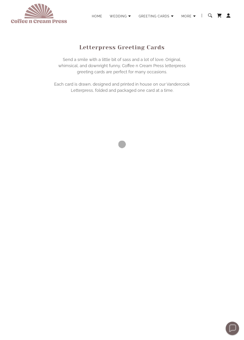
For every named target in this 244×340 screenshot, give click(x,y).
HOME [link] (97, 16)
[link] (39, 15)
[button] (120, 16)
